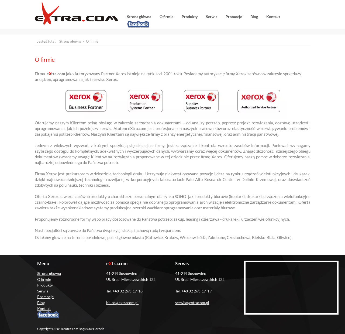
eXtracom (76, 13)
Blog (254, 16)
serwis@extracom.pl (192, 302)
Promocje (234, 16)
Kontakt (273, 16)
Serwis (211, 16)
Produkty (190, 16)
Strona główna (139, 16)
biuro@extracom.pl (122, 302)
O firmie (166, 16)
